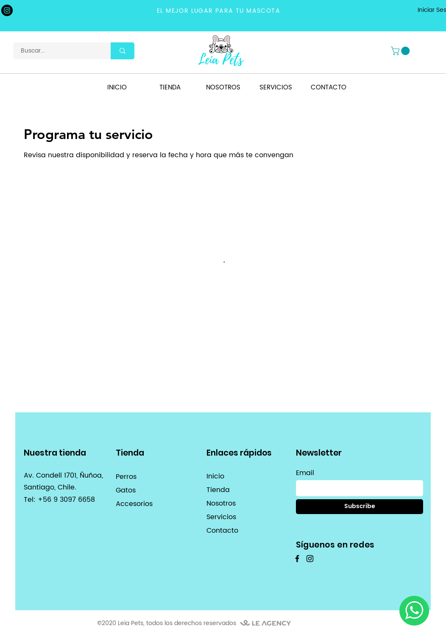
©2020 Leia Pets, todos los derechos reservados (166, 623)
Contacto (222, 530)
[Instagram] (7, 10)
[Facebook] (297, 558)
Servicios (221, 517)
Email (305, 473)
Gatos (126, 490)
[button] (401, 51)
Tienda (218, 489)
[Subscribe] (359, 506)
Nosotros (221, 503)
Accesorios (134, 503)
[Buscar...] (57, 50)
